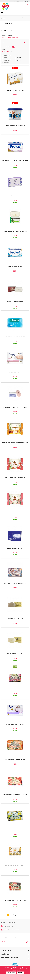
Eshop (2, 17)
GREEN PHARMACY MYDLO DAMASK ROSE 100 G (15, 513)
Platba (17, 1)
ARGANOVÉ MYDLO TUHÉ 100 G (15, 301)
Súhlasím (20, 972)
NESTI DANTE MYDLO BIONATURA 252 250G (15, 689)
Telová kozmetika (16, 17)
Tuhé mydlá (3, 18)
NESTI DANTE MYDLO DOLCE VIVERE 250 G (15, 583)
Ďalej (14, 915)
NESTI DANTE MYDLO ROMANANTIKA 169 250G (15, 794)
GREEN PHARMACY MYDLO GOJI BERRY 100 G (15, 477)
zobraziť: (4, 35)
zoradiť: (10, 35)
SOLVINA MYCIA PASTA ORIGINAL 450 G (15, 125)
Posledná (19, 915)
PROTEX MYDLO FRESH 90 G (15, 266)
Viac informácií (11, 972)
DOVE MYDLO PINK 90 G (15, 372)
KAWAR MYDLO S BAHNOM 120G (15, 618)
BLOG (26, 1)
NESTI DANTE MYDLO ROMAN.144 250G (15, 759)
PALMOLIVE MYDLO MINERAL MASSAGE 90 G (15, 337)
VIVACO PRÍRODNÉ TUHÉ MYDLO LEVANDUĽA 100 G (15, 196)
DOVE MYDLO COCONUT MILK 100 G (15, 724)
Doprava (13, 1)
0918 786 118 (9, 926)
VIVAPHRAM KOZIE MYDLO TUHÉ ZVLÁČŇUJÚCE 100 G (15, 408)
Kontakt (22, 1)
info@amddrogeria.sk (12, 930)
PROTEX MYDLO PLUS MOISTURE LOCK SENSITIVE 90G (15, 161)
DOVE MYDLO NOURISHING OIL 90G (15, 90)
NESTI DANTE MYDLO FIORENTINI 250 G (15, 865)
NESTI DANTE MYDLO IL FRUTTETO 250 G (15, 830)
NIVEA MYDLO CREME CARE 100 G (15, 548)
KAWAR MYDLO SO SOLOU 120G (15, 653)
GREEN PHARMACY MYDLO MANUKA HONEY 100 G (15, 442)
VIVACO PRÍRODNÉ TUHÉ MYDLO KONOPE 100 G (15, 231)
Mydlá (22, 17)
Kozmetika (8, 17)
